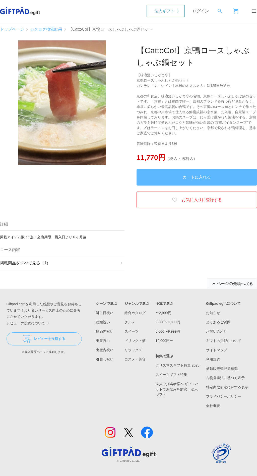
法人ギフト (164, 11)
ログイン (201, 11)
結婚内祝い (104, 331)
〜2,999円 (163, 313)
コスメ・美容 (135, 359)
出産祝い (103, 341)
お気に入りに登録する (197, 200)
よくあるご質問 (218, 322)
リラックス (133, 350)
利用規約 (213, 359)
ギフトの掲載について (223, 341)
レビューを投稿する (44, 339)
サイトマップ (216, 350)
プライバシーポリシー (223, 396)
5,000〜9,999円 (168, 331)
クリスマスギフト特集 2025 (178, 365)
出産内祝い (104, 350)
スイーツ (131, 331)
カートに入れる (197, 177)
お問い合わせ (216, 331)
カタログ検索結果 (46, 29)
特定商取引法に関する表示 (227, 387)
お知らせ (213, 313)
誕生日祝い (104, 313)
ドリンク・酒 (135, 341)
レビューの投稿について (29, 323)
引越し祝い (104, 359)
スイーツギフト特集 (171, 375)
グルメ (129, 322)
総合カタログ (135, 313)
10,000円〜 (164, 341)
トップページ (12, 29)
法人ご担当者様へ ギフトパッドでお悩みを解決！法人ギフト (177, 389)
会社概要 (213, 406)
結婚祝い (103, 322)
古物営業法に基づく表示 (225, 378)
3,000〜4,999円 (168, 322)
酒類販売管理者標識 (222, 369)
